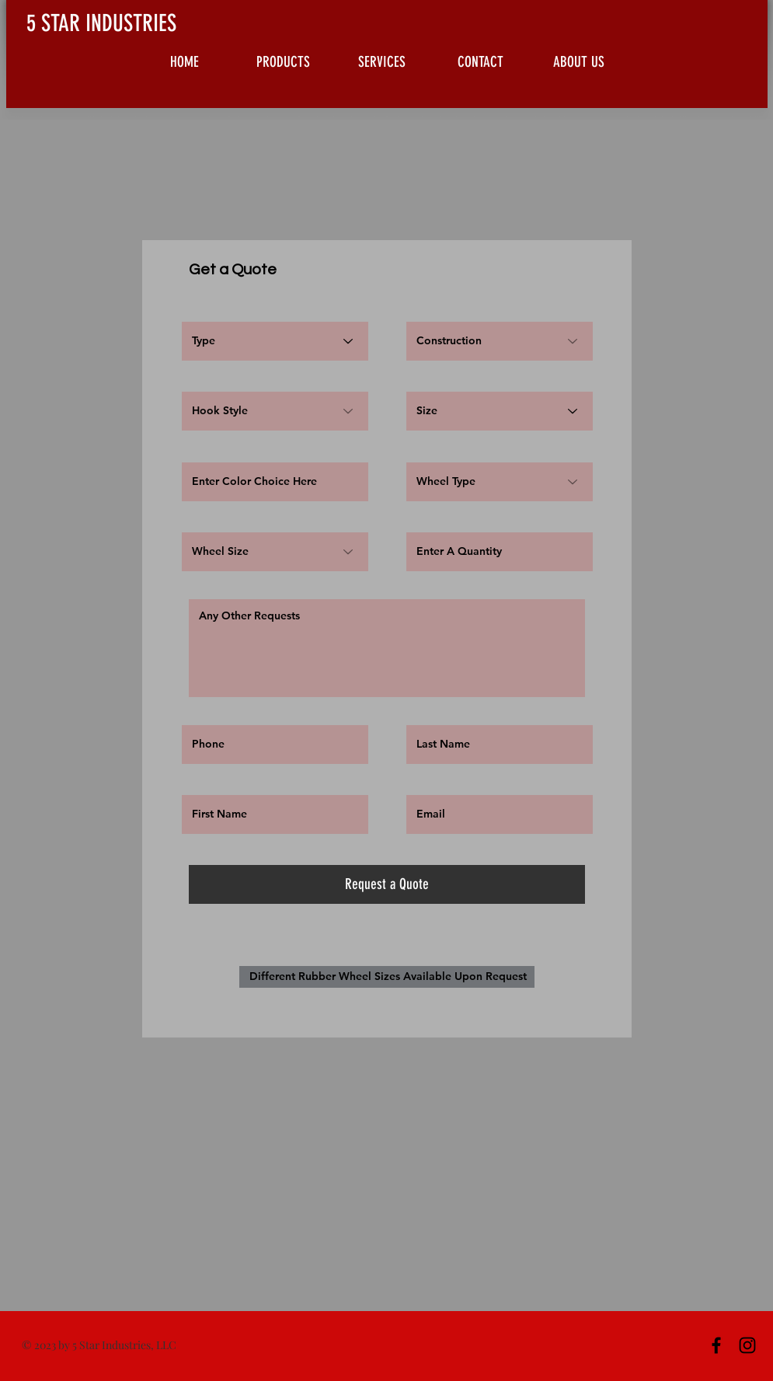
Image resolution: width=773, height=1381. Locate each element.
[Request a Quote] (387, 884)
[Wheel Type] (499, 481)
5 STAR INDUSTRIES (101, 23)
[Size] (499, 411)
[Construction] (499, 341)
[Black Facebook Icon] (716, 1345)
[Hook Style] (275, 411)
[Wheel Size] (275, 551)
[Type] (275, 341)
